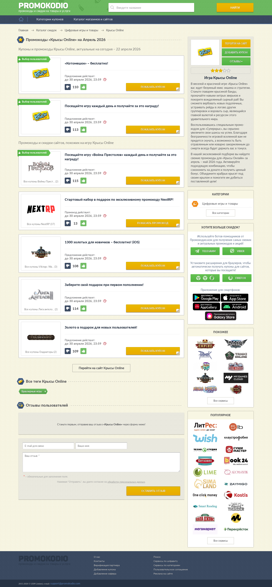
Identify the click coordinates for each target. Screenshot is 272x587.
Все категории (220, 212)
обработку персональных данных (126, 481)
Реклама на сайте (161, 573)
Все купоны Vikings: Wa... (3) (41, 266)
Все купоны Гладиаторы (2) (41, 351)
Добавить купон (236, 52)
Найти (238, 7)
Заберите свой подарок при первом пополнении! (104, 285)
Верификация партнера (107, 565)
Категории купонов (49, 19)
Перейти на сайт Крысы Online (101, 368)
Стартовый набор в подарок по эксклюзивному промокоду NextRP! (119, 199)
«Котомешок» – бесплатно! (86, 63)
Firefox (237, 278)
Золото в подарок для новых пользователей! (101, 327)
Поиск (155, 556)
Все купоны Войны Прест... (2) (40, 181)
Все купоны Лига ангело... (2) (41, 309)
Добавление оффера (106, 573)
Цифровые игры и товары (220, 203)
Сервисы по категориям (165, 565)
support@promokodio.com (65, 583)
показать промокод (152, 222)
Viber (237, 251)
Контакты (99, 561)
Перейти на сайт (236, 43)
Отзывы (236, 61)
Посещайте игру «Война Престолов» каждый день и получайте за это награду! (120, 157)
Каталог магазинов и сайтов (93, 19)
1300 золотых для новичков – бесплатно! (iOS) (102, 242)
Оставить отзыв (153, 490)
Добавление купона (105, 569)
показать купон (153, 86)
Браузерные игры (32, 391)
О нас (97, 556)
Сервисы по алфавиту (163, 561)
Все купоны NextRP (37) (41, 224)
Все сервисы (220, 400)
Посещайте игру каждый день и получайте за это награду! (112, 106)
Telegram (205, 251)
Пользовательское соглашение (169, 569)
